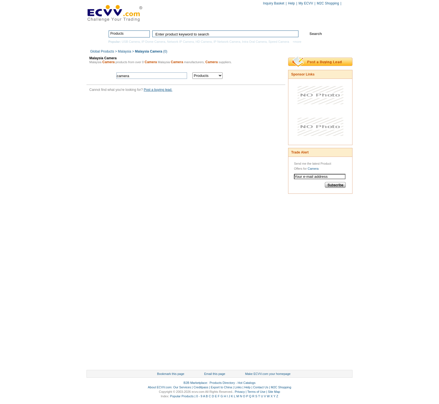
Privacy (240, 391)
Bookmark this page (170, 373)
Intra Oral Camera (254, 41)
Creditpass (200, 387)
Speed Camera (278, 41)
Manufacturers (259, 21)
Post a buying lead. (158, 90)
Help (291, 3)
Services (328, 21)
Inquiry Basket (273, 3)
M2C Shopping (328, 3)
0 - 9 (199, 396)
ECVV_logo (115, 13)
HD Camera (203, 41)
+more (297, 41)
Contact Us (260, 387)
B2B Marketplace (195, 382)
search (255, 75)
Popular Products (181, 396)
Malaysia (124, 51)
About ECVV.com (160, 387)
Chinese (347, 4)
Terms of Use (256, 391)
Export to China (221, 387)
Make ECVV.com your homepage (267, 373)
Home (181, 21)
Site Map (274, 391)
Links (238, 387)
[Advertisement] (310, 283)
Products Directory (217, 21)
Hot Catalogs (295, 21)
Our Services (182, 387)
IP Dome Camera (153, 41)
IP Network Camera (227, 41)
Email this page (214, 373)
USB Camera (131, 41)
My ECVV (305, 3)
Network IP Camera (180, 41)
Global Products (102, 51)
